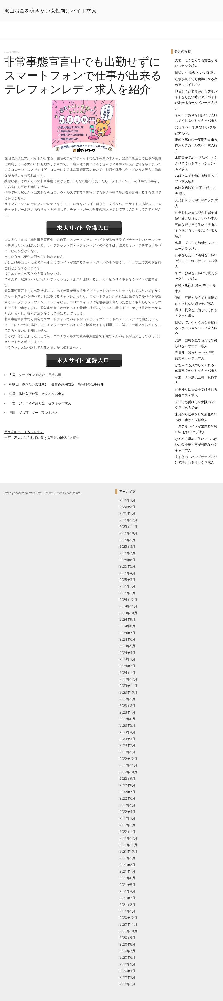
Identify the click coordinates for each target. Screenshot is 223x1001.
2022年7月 (127, 792)
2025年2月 (127, 586)
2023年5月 (127, 725)
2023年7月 (127, 712)
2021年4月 (127, 891)
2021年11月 (128, 845)
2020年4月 (127, 970)
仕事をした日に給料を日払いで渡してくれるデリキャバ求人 (196, 260)
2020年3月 (127, 977)
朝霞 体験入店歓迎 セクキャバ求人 (36, 393)
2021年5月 (127, 884)
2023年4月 (127, 732)
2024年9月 (127, 619)
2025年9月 (127, 540)
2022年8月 (127, 785)
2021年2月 (127, 904)
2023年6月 (127, 719)
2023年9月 (127, 699)
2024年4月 (127, 652)
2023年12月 (128, 679)
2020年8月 (127, 944)
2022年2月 (127, 825)
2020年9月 (127, 937)
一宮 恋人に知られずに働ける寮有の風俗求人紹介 (41, 437)
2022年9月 (127, 778)
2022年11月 (128, 765)
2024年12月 (128, 599)
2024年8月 (127, 626)
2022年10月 (128, 772)
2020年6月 (127, 957)
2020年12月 (128, 917)
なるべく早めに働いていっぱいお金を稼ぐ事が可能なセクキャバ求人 (196, 444)
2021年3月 (127, 897)
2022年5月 (127, 805)
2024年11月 (128, 606)
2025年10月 (128, 533)
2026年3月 (127, 500)
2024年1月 (127, 672)
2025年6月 (127, 560)
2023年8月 (127, 705)
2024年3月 (127, 659)
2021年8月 (127, 864)
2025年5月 (127, 566)
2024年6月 (127, 639)
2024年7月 (127, 632)
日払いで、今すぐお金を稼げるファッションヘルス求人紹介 (196, 328)
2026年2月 (127, 506)
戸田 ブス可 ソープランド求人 (33, 412)
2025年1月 (127, 593)
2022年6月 (127, 798)
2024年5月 (127, 646)
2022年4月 (127, 811)
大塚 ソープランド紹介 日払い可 (35, 374)
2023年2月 (127, 745)
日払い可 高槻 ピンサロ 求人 (196, 72)
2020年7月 (127, 951)
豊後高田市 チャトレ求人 (24, 432)
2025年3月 (127, 579)
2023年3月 (127, 738)
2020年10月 (128, 931)
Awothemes (73, 493)
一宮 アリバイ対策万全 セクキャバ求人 (40, 403)
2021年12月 (128, 838)
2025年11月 (128, 526)
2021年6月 (127, 878)
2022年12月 (128, 758)
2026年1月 (127, 513)
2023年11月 (128, 685)
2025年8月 (127, 546)
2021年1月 (127, 911)
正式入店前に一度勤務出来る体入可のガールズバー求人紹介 (196, 145)
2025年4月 (127, 573)
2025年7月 (127, 553)
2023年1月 (127, 752)
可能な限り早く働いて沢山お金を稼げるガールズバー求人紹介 (196, 230)
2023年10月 (128, 692)
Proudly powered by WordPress (22, 493)
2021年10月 (128, 851)
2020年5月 (127, 964)
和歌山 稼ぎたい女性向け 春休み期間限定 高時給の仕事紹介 (56, 384)
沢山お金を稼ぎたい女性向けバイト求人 (50, 11)
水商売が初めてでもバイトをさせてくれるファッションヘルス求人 (196, 163)
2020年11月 (128, 924)
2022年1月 (127, 831)
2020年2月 (127, 984)
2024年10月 (128, 613)
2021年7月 (127, 871)
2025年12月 (128, 520)
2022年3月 (127, 818)
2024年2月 (127, 665)
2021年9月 (127, 858)
